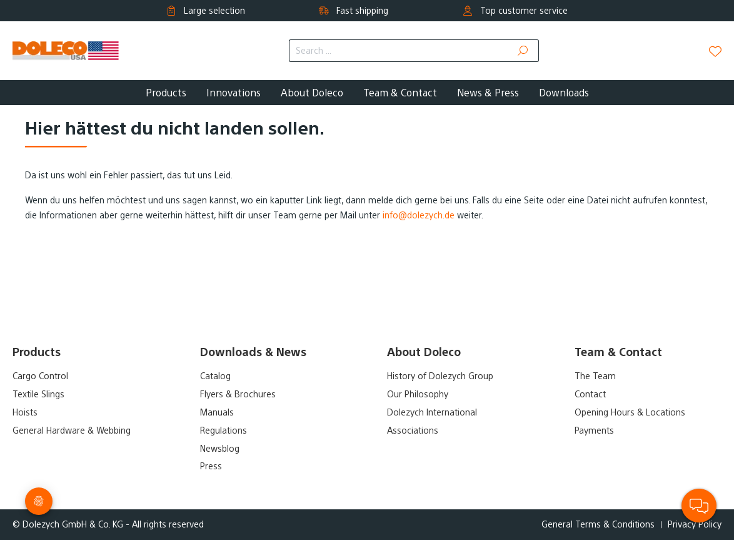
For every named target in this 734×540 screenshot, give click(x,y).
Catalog (215, 376)
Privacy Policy (694, 524)
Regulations (223, 430)
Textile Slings (38, 394)
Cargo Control (40, 376)
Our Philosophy (417, 394)
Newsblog (219, 449)
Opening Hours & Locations (630, 412)
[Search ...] (398, 50)
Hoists (25, 412)
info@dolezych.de (419, 215)
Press (211, 466)
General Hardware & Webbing (72, 430)
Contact (590, 394)
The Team (595, 376)
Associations (412, 430)
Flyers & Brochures (238, 394)
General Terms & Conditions (598, 524)
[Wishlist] (715, 51)
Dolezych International (432, 412)
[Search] (523, 50)
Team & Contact (618, 352)
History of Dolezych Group (440, 376)
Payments (594, 430)
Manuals (217, 412)
